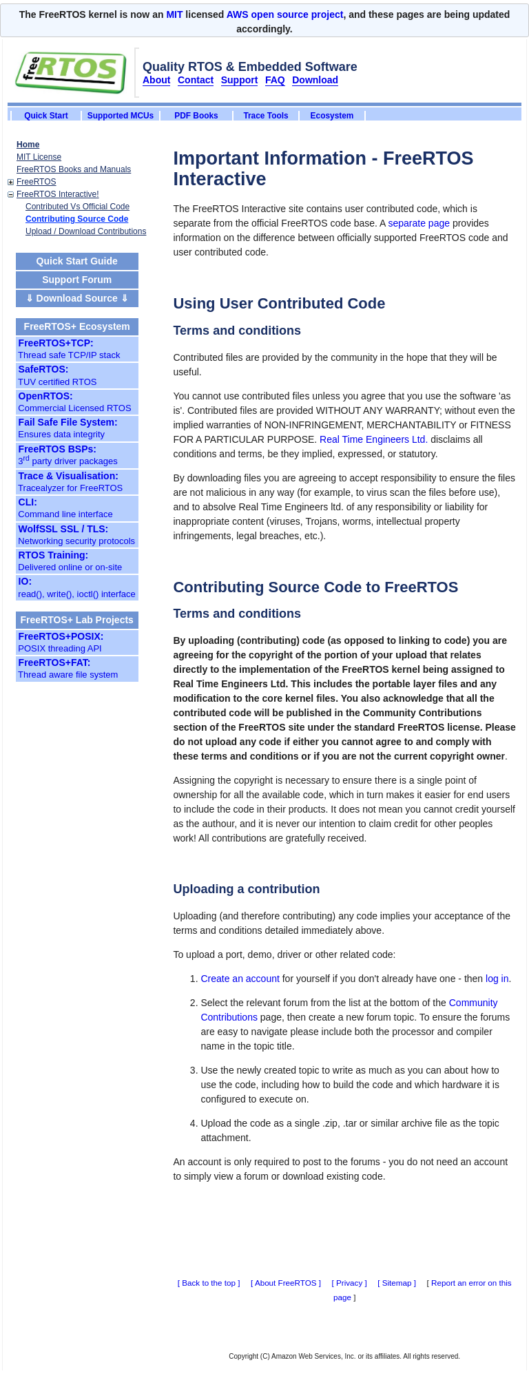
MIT (174, 14)
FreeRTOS (36, 182)
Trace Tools (265, 116)
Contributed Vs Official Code (77, 206)
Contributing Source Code (76, 219)
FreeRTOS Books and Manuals (74, 169)
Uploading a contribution (246, 889)
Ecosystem (332, 116)
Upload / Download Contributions (85, 231)
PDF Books (196, 116)
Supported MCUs (120, 116)
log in (497, 978)
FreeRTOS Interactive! (58, 194)
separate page (419, 223)
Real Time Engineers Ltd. (374, 439)
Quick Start (46, 116)
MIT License (39, 157)
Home (28, 144)
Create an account (239, 978)
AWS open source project (285, 14)
